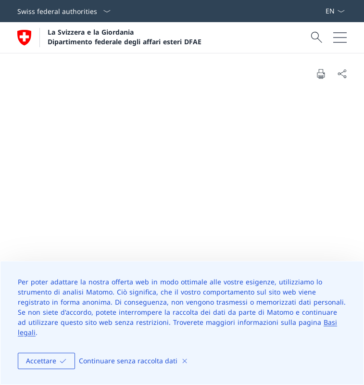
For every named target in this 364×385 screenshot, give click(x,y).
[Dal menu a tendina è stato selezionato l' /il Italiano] (335, 11)
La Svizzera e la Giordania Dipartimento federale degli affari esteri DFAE (124, 36)
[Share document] (341, 73)
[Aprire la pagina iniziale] (109, 37)
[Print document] (320, 73)
